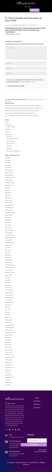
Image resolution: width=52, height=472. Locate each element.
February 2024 (9, 230)
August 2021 (8, 305)
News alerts (9, 136)
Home (6, 122)
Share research (10, 143)
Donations (9, 146)
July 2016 (7, 380)
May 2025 (7, 192)
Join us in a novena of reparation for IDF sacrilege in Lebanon (21, 115)
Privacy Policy (22, 82)
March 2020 (8, 347)
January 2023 (8, 262)
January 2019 (8, 362)
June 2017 (8, 372)
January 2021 (8, 322)
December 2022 (9, 265)
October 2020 (8, 330)
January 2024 (8, 232)
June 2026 (8, 160)
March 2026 (8, 167)
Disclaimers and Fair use (13, 151)
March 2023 (8, 257)
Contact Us (37, 407)
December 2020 (9, 325)
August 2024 (8, 215)
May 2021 (7, 312)
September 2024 (9, 212)
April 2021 (8, 315)
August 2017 (8, 370)
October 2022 (8, 270)
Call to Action (8, 134)
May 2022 (7, 282)
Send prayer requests (12, 138)
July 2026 (7, 157)
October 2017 (8, 365)
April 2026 (8, 165)
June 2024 (8, 220)
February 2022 (9, 290)
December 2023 (9, 235)
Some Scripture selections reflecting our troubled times (20, 113)
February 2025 (9, 200)
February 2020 (9, 350)
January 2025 (8, 202)
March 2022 (8, 287)
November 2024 (9, 207)
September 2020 (9, 332)
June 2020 (8, 340)
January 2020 (8, 352)
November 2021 (9, 297)
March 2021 (8, 317)
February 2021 (9, 320)
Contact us (9, 148)
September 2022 (9, 272)
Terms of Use (31, 82)
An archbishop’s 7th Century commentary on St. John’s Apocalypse (23, 105)
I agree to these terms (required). (15, 86)
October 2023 (8, 240)
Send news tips (10, 141)
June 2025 (8, 190)
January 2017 (8, 375)
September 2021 (9, 302)
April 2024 (8, 225)
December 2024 (9, 205)
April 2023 (8, 255)
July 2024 (7, 217)
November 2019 (9, 357)
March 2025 (8, 197)
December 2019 (9, 355)
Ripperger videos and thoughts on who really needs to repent (22, 110)
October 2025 (8, 180)
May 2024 (7, 222)
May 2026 (7, 162)
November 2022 (9, 267)
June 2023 (8, 250)
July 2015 (7, 385)
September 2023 (9, 242)
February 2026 (9, 170)
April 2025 (8, 195)
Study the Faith (10, 126)
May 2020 (7, 342)
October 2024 (8, 210)
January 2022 (8, 292)
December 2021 (9, 295)
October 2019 (8, 360)
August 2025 (8, 185)
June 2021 (8, 310)
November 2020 (9, 327)
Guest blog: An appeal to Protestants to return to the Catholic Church (24, 108)
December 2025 (9, 175)
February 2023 (9, 260)
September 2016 (9, 377)
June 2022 (8, 280)
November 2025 (9, 177)
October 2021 (8, 300)
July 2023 (7, 247)
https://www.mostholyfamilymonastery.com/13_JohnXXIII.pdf (21, 25)
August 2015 (8, 382)
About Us (7, 131)
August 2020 (8, 335)
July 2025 (7, 187)
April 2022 (8, 285)
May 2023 (7, 252)
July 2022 (7, 277)
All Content (8, 125)
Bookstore (8, 129)
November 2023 (9, 237)
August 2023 (8, 245)
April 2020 (8, 345)
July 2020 (7, 337)
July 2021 (7, 307)
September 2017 (9, 367)
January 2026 (8, 172)
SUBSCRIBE (34, 10)
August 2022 (8, 275)
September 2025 (9, 182)
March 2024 (8, 227)
